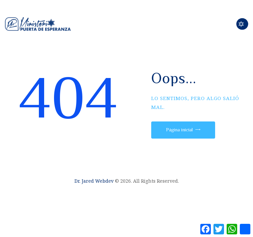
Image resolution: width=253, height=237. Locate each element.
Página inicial (179, 129)
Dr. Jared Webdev (94, 181)
